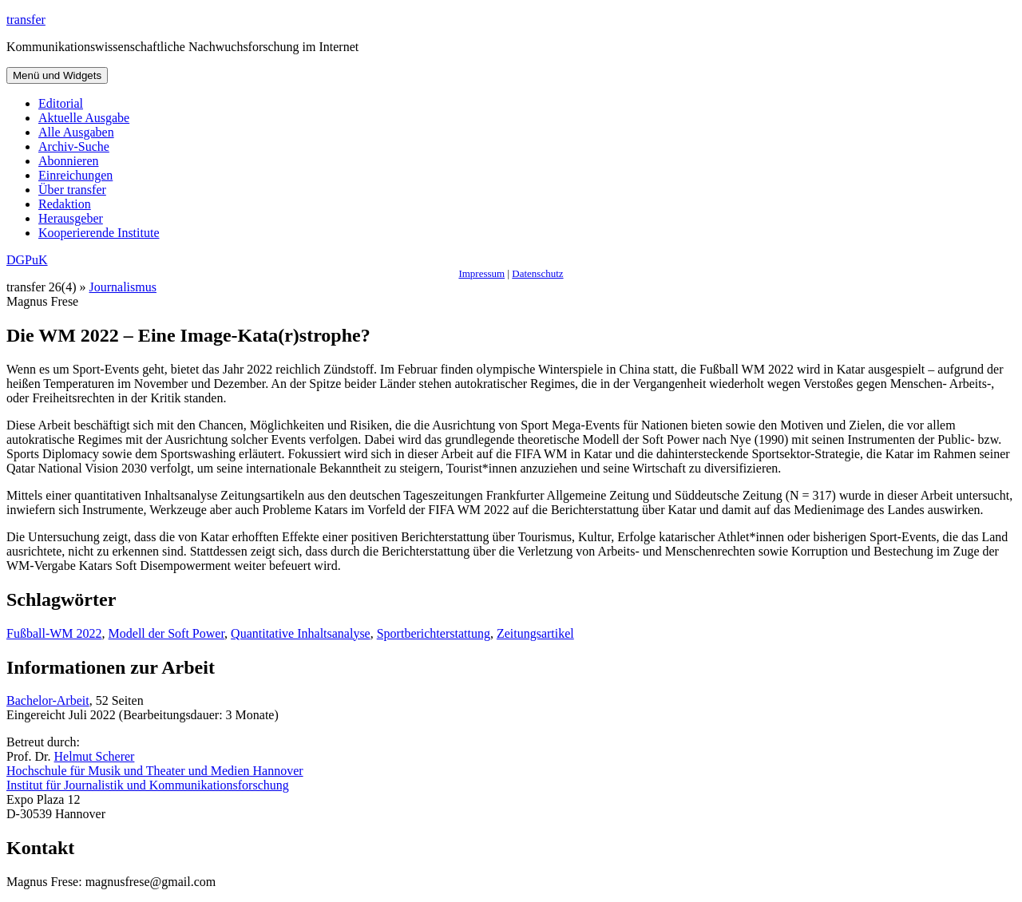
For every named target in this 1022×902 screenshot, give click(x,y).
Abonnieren (68, 161)
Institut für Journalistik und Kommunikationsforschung (147, 785)
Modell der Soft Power (167, 633)
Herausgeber (70, 218)
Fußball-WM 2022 (54, 633)
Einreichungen (75, 175)
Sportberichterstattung (433, 633)
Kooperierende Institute (99, 232)
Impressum (481, 273)
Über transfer (72, 189)
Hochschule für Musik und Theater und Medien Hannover (154, 770)
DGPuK (27, 260)
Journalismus (122, 287)
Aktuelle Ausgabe (83, 118)
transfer (26, 19)
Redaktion (64, 204)
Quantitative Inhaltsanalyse (300, 633)
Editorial (60, 103)
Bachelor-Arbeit (47, 700)
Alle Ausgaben (76, 132)
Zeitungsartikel (535, 633)
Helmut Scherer (94, 756)
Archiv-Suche (73, 146)
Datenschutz (537, 273)
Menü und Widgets (57, 75)
